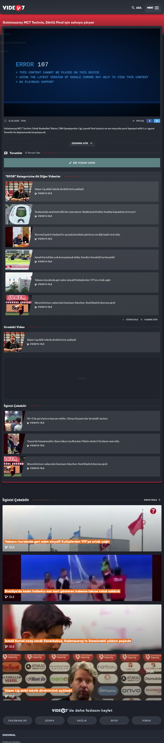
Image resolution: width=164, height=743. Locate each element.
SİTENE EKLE (130, 320)
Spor (110, 675)
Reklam (7, 703)
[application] (82, 72)
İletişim (7, 711)
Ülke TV (81, 735)
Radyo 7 (53, 735)
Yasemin (122, 735)
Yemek (139, 675)
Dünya (53, 675)
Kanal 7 (37, 735)
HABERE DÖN (149, 320)
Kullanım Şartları (11, 696)
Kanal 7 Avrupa (67, 735)
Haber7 (101, 735)
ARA (136, 8)
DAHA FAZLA (152, 499)
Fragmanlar (24, 675)
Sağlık (82, 675)
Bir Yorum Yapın (82, 163)
